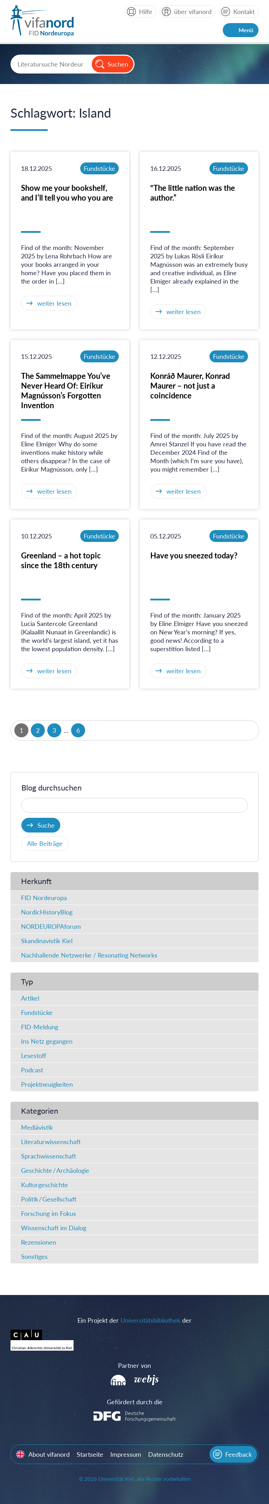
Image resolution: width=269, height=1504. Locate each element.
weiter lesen (54, 303)
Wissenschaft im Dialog (53, 1228)
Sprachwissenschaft (48, 1156)
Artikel (30, 998)
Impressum (125, 1454)
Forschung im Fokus (48, 1213)
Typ (27, 981)
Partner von (134, 1365)
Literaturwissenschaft (51, 1142)
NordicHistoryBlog (47, 912)
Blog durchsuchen (51, 787)
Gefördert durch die (135, 1402)
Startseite (90, 1454)
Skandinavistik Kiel (47, 941)
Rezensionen (38, 1242)
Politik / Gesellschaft (48, 1199)
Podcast (32, 1070)
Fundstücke (99, 168)
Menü (246, 30)
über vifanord (193, 11)
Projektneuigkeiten (47, 1084)
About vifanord (49, 1454)
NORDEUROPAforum (51, 926)
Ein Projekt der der (134, 1320)
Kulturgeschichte (44, 1185)
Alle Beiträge (45, 843)
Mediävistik (37, 1127)
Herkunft (36, 881)
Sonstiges (34, 1256)
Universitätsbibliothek (150, 1320)
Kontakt (244, 11)
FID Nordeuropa (44, 897)
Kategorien (39, 1110)
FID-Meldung (39, 1027)
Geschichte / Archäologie (55, 1170)
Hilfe (145, 11)
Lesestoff (33, 1055)
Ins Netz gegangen (47, 1041)
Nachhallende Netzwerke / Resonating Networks (89, 955)
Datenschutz (165, 1454)
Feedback (238, 1454)
